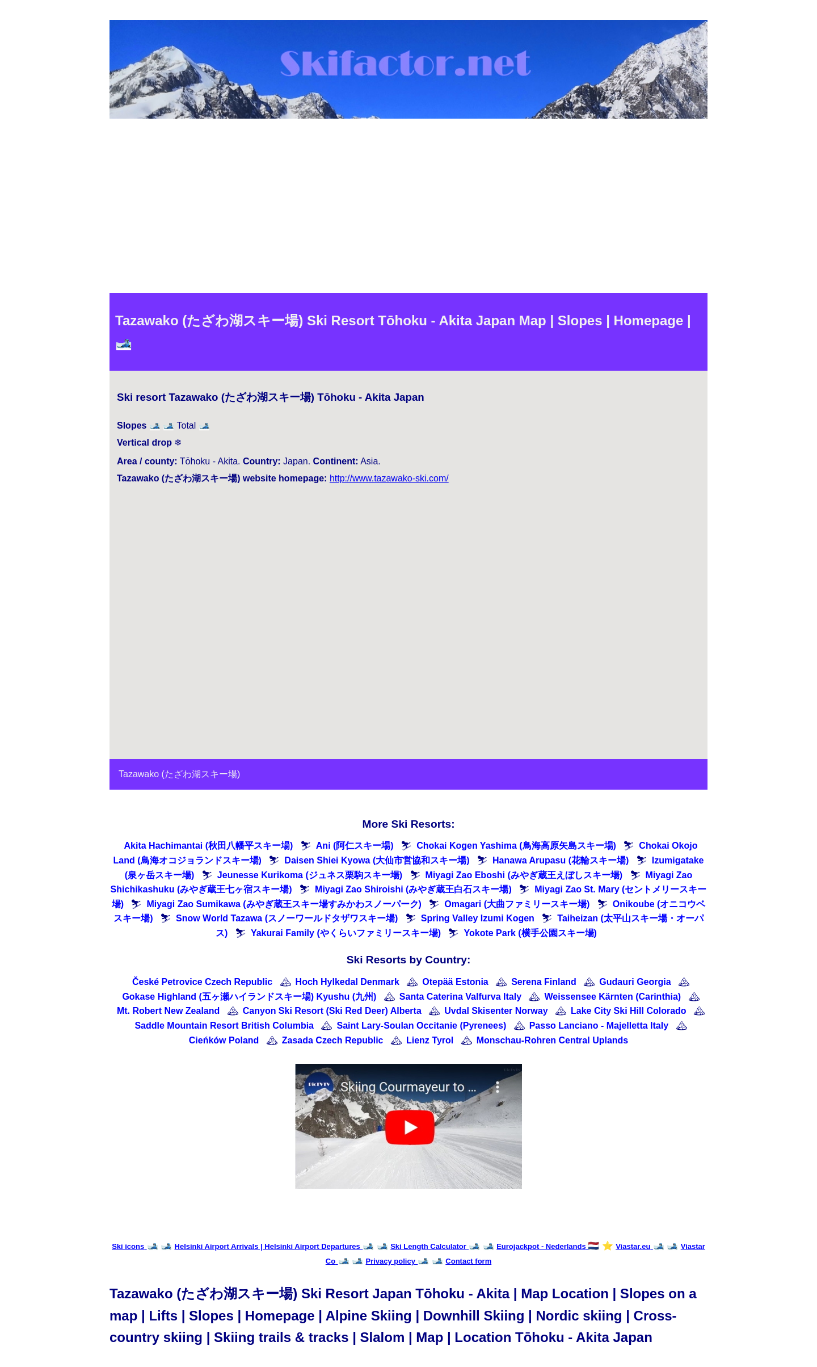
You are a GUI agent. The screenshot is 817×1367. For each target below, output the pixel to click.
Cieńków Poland (224, 1040)
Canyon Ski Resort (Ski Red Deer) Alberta (332, 1011)
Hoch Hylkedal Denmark (347, 982)
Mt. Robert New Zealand (168, 1011)
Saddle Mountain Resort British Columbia (224, 1025)
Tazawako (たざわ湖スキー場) (179, 774)
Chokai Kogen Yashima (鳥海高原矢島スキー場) (516, 845)
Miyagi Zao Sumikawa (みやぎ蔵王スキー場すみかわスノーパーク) (283, 904)
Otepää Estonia (455, 982)
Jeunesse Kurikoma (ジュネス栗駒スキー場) (309, 875)
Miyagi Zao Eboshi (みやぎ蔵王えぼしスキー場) (524, 875)
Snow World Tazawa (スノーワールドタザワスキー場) (287, 918)
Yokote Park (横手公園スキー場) (530, 933)
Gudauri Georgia (635, 982)
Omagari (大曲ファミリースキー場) (516, 904)
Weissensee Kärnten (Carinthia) (613, 996)
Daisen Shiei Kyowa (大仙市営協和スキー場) (376, 860)
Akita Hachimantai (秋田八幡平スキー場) (208, 845)
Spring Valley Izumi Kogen (477, 918)
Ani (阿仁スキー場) (355, 845)
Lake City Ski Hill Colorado (629, 1011)
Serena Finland (543, 982)
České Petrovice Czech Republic (202, 982)
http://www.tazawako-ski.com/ (389, 478)
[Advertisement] (408, 207)
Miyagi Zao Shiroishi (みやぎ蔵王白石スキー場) (413, 889)
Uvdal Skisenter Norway (496, 1011)
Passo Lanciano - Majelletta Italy (598, 1025)
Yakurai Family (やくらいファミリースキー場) (346, 933)
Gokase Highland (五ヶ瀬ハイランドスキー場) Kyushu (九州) (249, 996)
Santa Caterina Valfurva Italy (460, 996)
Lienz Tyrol (429, 1040)
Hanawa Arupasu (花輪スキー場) (560, 860)
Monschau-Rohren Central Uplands (553, 1040)
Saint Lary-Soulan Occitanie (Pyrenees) (421, 1025)
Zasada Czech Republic (333, 1040)
